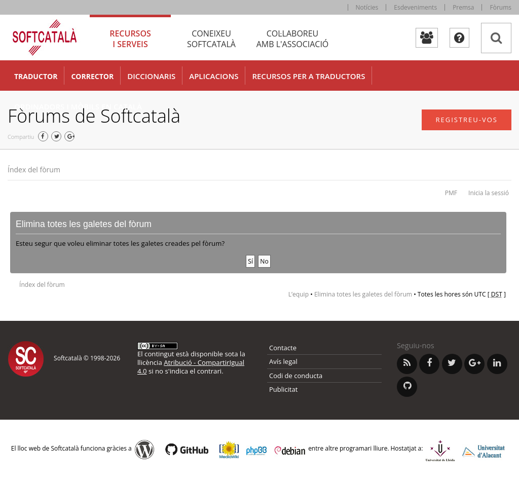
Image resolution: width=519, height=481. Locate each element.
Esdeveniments (415, 7)
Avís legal (283, 361)
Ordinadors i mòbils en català (78, 106)
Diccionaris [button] (151, 76)
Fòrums (500, 7)
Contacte (282, 347)
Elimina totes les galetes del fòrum (363, 294)
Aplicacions (213, 76)
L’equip (298, 294)
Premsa (463, 7)
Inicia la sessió (488, 193)
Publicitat (283, 389)
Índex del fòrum (34, 169)
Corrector (92, 76)
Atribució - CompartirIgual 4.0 (190, 367)
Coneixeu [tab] (211, 39)
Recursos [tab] (130, 39)
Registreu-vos (466, 119)
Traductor (35, 76)
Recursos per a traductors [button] (308, 76)
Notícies (367, 7)
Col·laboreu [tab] (292, 39)
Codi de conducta (295, 375)
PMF (451, 193)
